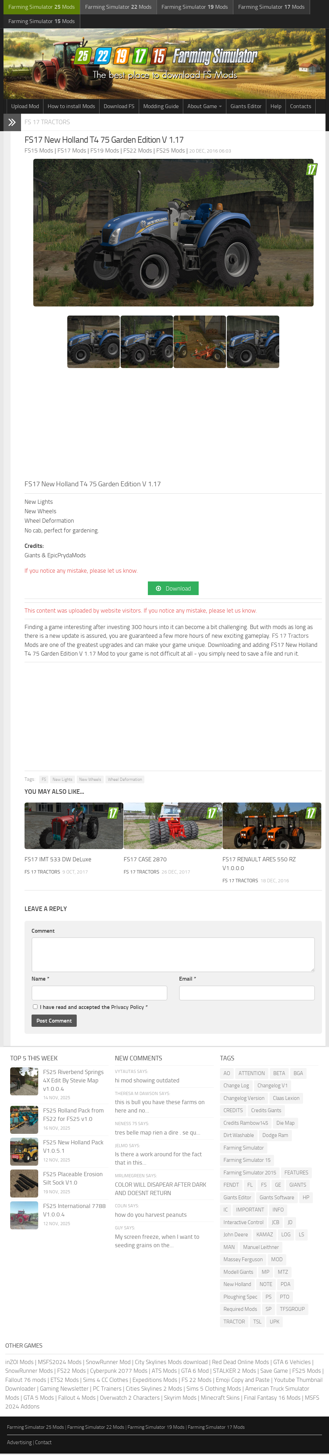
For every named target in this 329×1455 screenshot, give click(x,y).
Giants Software (277, 1199)
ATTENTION (252, 1075)
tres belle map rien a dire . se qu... (157, 1133)
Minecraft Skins (220, 1399)
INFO (278, 1211)
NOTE (266, 1286)
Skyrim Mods (180, 1399)
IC (226, 1211)
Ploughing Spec (240, 1298)
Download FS (119, 107)
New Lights (63, 780)
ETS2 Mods (64, 1381)
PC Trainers (107, 1389)
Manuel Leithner (261, 1248)
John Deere (236, 1236)
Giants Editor (246, 107)
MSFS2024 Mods (60, 1363)
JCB (275, 1224)
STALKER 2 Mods (234, 1372)
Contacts (300, 107)
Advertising (19, 1444)
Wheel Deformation (125, 780)
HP (306, 1199)
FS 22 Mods (196, 1381)
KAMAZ (264, 1236)
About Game (202, 107)
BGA (298, 1075)
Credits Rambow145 (246, 1124)
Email (187, 980)
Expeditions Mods (154, 1381)
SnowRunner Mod (108, 1363)
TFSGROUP (292, 1310)
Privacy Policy (127, 1008)
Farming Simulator (244, 1149)
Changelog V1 (273, 1087)
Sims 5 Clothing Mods (213, 1389)
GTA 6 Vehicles (292, 1363)
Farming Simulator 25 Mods (35, 1429)
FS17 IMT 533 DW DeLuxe (58, 860)
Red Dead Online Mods (240, 1363)
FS (44, 780)
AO (227, 1075)
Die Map (285, 1124)
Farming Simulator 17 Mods (216, 1429)
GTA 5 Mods (38, 1399)
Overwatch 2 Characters (130, 1399)
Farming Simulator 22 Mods (95, 1429)
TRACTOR (234, 1323)
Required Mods (240, 1310)
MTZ (283, 1273)
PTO (284, 1298)
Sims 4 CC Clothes (105, 1381)
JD (290, 1224)
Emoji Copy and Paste (243, 1381)
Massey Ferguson (243, 1261)
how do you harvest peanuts (151, 1216)
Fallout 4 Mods (77, 1399)
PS (269, 1298)
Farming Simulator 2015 (250, 1174)
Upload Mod (25, 107)
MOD (277, 1261)
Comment (43, 932)
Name (40, 980)
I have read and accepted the (90, 1008)
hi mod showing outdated (147, 1081)
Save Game (274, 1372)
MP (265, 1273)
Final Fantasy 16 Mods (272, 1399)
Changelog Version (244, 1099)
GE (278, 1186)
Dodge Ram (275, 1136)
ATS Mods (164, 1372)
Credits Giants (266, 1112)
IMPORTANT (250, 1211)
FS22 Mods (71, 1372)
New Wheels (90, 780)
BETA (279, 1075)
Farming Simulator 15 (247, 1161)
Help (275, 107)
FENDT (231, 1186)
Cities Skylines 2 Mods (154, 1389)
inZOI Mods (19, 1363)
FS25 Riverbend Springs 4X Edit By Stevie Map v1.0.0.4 (73, 1082)
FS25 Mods (306, 1372)
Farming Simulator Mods (41, 7)
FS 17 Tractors (49, 123)
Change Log (236, 1087)
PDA (285, 1286)
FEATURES (296, 1174)
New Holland (237, 1286)
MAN (229, 1248)
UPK (274, 1323)
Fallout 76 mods (25, 1381)
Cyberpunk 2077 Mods (119, 1372)
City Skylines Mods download (171, 1363)
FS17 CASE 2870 (145, 860)
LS (301, 1236)
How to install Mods (71, 107)
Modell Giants (238, 1273)
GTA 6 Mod (195, 1372)
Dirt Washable (239, 1136)
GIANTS (297, 1186)
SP (269, 1310)
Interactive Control (243, 1224)
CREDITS (233, 1112)
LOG (285, 1236)
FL (250, 1186)
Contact (43, 1444)
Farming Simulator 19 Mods (156, 1429)
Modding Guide (161, 107)
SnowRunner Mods (29, 1372)
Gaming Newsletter (64, 1389)
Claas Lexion (286, 1099)
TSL (257, 1323)
